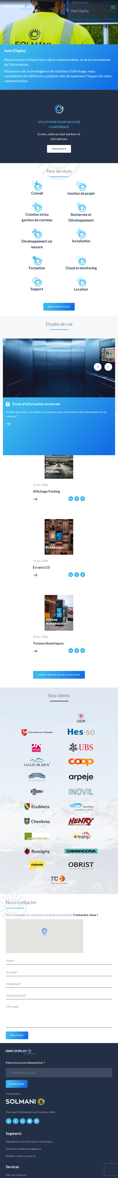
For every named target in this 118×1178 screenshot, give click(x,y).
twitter (82, 498)
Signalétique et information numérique (29, 1141)
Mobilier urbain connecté (21, 1156)
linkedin (70, 498)
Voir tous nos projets (25, 394)
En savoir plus (59, 306)
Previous (98, 367)
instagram (36, 1121)
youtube (29, 1121)
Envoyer (17, 1035)
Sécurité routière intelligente (23, 1148)
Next (108, 367)
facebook (76, 498)
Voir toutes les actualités (59, 674)
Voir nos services (16, 1174)
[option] (59, 126)
